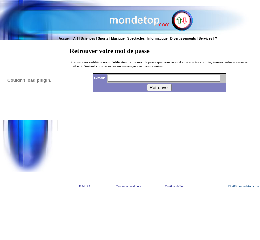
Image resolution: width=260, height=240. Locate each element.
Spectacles (136, 38)
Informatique (157, 38)
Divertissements (183, 38)
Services (205, 38)
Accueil (65, 38)
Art (75, 38)
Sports (103, 38)
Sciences (88, 38)
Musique (118, 38)
